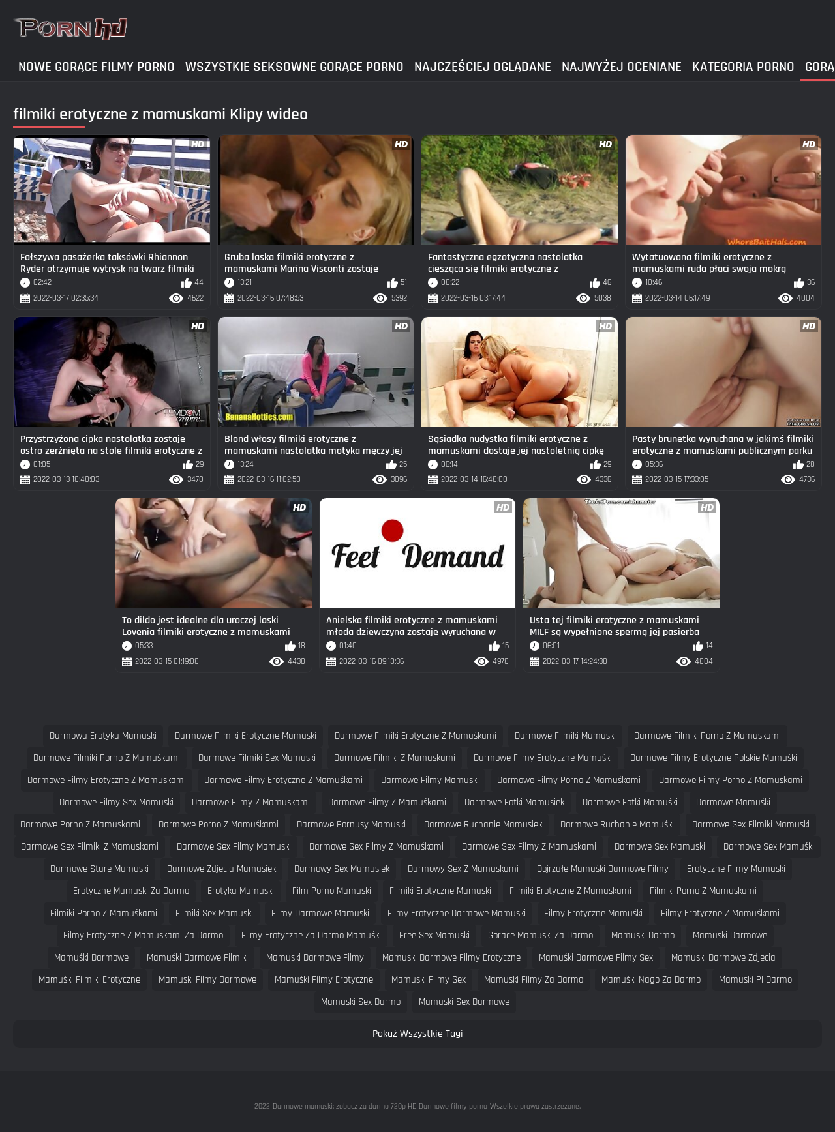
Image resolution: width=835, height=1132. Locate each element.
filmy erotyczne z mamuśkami (720, 913)
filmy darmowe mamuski (320, 913)
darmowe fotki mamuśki (630, 802)
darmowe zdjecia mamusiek (221, 869)
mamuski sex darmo (361, 1002)
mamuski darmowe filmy (315, 957)
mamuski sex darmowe (464, 1002)
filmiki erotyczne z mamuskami (570, 891)
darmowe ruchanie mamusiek (483, 824)
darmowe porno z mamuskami (80, 824)
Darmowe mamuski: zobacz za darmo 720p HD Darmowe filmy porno (380, 1106)
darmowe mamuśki (733, 802)
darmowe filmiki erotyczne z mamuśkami (415, 736)
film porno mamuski (331, 891)
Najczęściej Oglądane (482, 67)
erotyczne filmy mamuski (736, 869)
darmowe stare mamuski (99, 869)
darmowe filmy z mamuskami (251, 802)
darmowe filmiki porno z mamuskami (707, 736)
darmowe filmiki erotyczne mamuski (245, 736)
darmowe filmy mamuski (430, 780)
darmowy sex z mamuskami (463, 869)
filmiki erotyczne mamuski (440, 891)
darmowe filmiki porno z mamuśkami (106, 758)
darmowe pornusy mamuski (351, 824)
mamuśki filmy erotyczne (324, 980)
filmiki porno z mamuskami (703, 891)
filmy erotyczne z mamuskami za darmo (143, 935)
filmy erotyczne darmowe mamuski (456, 913)
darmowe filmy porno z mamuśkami (569, 780)
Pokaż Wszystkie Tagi (417, 1034)
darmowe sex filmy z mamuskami (529, 847)
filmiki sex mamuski (214, 913)
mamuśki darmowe (91, 957)
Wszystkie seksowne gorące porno (294, 67)
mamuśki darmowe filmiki (197, 957)
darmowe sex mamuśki (768, 847)
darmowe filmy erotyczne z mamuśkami (283, 780)
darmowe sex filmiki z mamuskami (90, 847)
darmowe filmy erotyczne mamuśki (543, 758)
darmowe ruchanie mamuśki (617, 824)
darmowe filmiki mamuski (565, 736)
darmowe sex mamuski (660, 847)
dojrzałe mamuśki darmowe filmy (603, 869)
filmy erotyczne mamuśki (593, 913)
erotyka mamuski (240, 891)
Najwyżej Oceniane (622, 67)
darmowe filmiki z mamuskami (394, 758)
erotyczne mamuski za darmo (131, 891)
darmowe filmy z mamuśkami (387, 802)
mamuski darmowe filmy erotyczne (451, 957)
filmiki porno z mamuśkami (103, 913)
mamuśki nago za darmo (651, 980)
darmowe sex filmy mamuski (234, 847)
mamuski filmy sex (428, 980)
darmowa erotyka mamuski (103, 736)
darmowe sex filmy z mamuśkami (376, 847)
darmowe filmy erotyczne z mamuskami (106, 780)
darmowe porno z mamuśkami (219, 824)
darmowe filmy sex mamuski (116, 802)
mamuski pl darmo (755, 980)
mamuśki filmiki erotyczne (89, 980)
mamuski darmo (643, 935)
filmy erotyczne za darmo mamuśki (311, 935)
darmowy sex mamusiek (341, 869)
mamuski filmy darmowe (207, 980)
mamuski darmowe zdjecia (723, 957)
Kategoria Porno (743, 67)
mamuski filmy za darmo (533, 980)
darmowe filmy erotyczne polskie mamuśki (713, 758)
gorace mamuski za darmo (540, 935)
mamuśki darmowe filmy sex (596, 957)
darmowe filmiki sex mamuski (257, 758)
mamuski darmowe (730, 935)
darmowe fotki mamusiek (514, 802)
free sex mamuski (434, 935)
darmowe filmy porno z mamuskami (730, 780)
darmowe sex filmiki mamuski (751, 824)
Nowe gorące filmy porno (96, 67)
